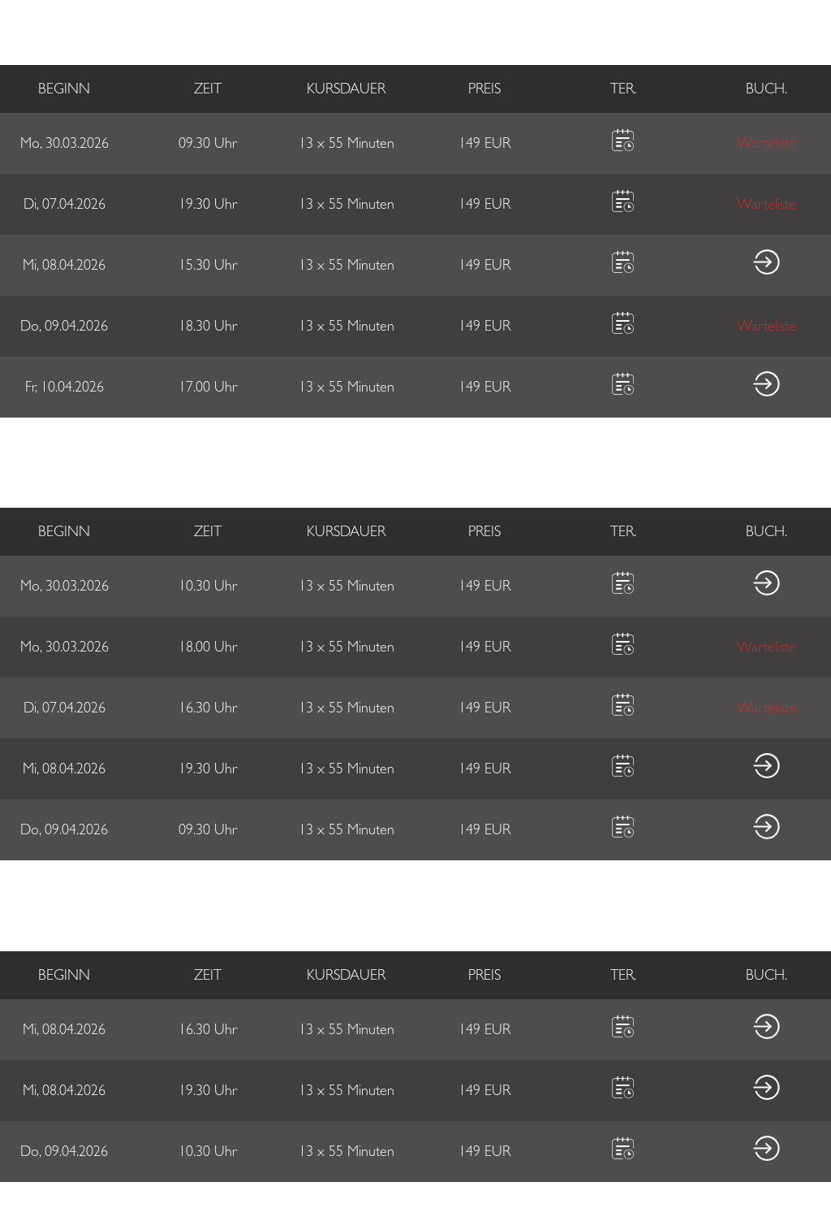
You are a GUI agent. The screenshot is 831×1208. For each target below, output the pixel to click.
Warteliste (766, 143)
